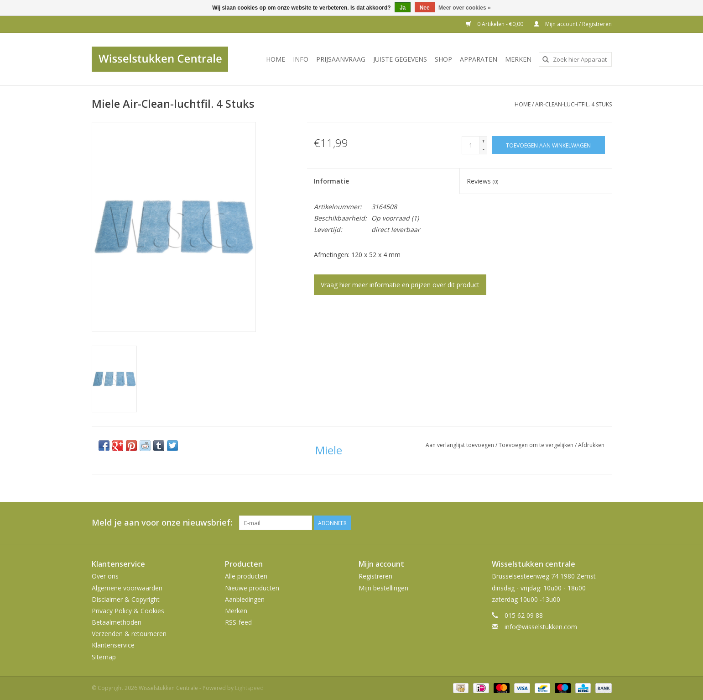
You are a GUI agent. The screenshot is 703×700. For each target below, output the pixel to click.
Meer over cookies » (464, 8)
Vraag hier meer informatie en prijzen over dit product (400, 284)
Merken (518, 59)
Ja (403, 8)
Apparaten (478, 59)
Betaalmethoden (116, 622)
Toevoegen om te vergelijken (537, 445)
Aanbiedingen (245, 599)
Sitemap (104, 657)
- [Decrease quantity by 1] (483, 149)
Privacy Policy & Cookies (128, 610)
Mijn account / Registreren (573, 24)
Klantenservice (113, 645)
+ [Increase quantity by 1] (483, 141)
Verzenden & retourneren (129, 633)
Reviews (482, 181)
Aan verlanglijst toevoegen (460, 445)
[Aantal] (471, 145)
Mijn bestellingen (383, 588)
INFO (300, 59)
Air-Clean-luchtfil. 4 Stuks (573, 104)
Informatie (331, 181)
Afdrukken (591, 445)
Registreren (375, 576)
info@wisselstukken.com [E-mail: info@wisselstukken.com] (541, 626)
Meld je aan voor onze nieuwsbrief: (162, 522)
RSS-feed (238, 622)
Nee (425, 8)
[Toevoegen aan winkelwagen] (548, 145)
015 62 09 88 (524, 615)
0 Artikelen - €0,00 (495, 24)
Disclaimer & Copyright (126, 599)
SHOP (443, 59)
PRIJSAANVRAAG (340, 59)
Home (275, 59)
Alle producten (246, 576)
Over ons (105, 576)
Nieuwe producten (252, 588)
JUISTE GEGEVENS (400, 59)
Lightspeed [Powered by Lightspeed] (249, 688)
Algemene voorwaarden (127, 588)
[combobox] (575, 59)
